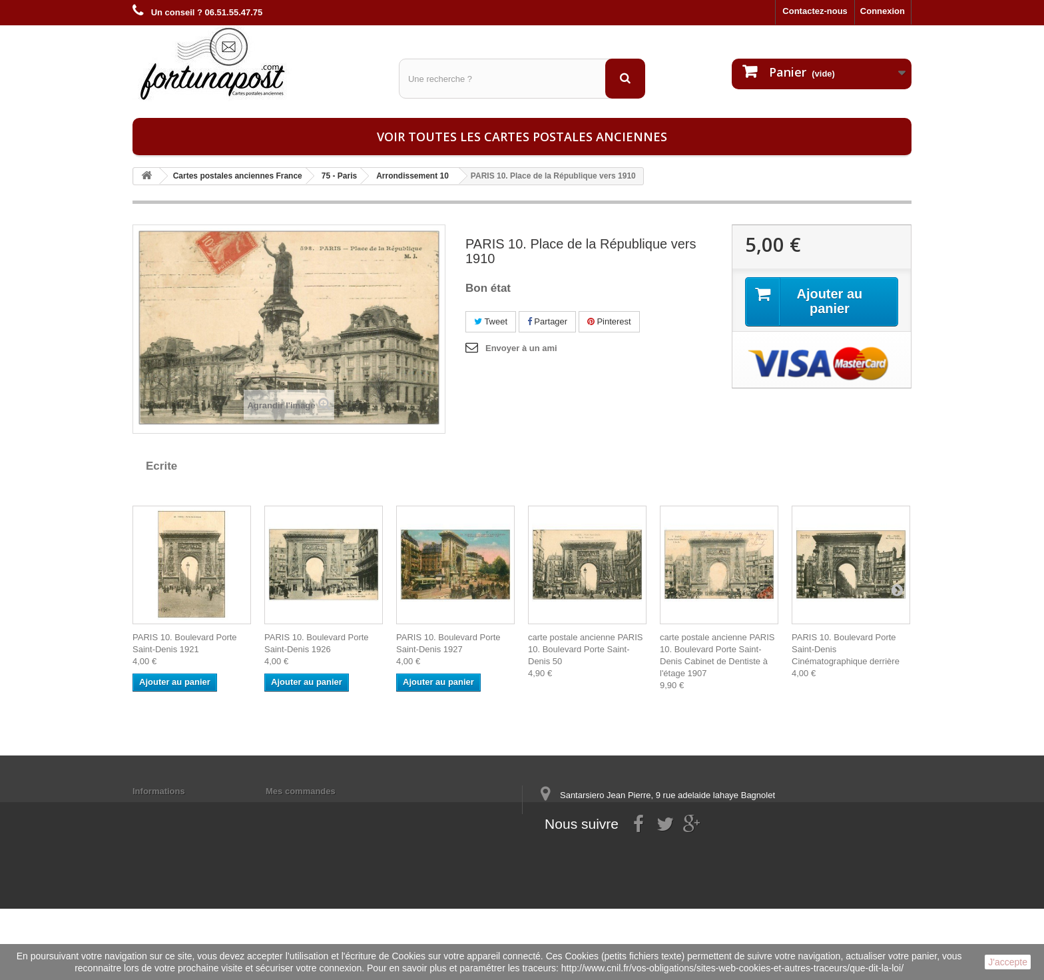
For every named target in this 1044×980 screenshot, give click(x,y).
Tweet (490, 321)
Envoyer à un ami (521, 348)
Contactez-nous (815, 11)
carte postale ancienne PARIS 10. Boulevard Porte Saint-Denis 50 (585, 649)
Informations (158, 791)
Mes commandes (301, 791)
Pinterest (609, 321)
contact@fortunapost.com (641, 864)
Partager (547, 321)
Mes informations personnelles (329, 808)
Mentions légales (167, 808)
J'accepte (1007, 962)
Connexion (882, 11)
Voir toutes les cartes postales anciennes (522, 137)
